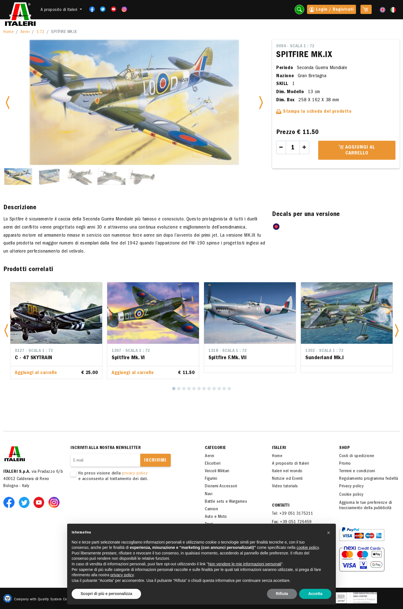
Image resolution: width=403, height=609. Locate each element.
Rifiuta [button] (282, 593)
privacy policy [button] (122, 575)
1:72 (40, 32)
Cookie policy (351, 495)
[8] (209, 388)
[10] (219, 388)
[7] (204, 388)
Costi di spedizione (356, 456)
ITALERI (279, 448)
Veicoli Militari (217, 471)
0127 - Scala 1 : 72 (34, 351)
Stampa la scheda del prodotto (314, 111)
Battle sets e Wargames (226, 502)
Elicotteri (213, 464)
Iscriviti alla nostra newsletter (106, 448)
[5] (194, 388)
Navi (208, 494)
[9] (214, 388)
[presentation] (113, 500)
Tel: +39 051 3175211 (292, 514)
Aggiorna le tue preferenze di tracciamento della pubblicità (365, 506)
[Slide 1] (18, 176)
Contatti (280, 506)
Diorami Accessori (221, 486)
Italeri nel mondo (287, 471)
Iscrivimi (155, 460)
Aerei (25, 32)
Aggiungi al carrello (356, 150)
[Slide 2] (49, 176)
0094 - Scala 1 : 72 (295, 46)
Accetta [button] (315, 593)
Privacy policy (351, 486)
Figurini (211, 479)
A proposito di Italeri (290, 464)
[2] (179, 388)
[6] (199, 388)
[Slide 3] (80, 176)
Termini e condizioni (357, 471)
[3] (184, 388)
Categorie (215, 448)
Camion (211, 509)
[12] (229, 388)
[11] (224, 388)
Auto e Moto (216, 517)
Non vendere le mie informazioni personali (244, 564)
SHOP (344, 448)
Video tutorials (285, 486)
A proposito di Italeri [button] (60, 10)
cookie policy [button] (308, 547)
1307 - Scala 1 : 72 (131, 351)
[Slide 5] (142, 176)
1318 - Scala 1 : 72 (227, 351)
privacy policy (134, 473)
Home (8, 32)
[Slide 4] (111, 176)
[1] (173, 388)
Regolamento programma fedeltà (368, 479)
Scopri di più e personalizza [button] (106, 593)
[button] (6, 331)
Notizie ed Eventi (287, 479)
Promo (345, 464)
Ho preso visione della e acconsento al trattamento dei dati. (129, 476)
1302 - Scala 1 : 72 (324, 351)
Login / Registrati (331, 10)
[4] (189, 388)
